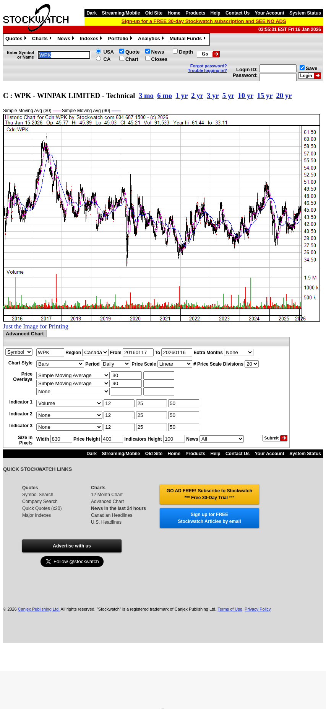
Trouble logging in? (207, 70)
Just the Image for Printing (35, 326)
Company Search (40, 501)
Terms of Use (229, 609)
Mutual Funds (189, 39)
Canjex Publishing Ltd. (39, 609)
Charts (43, 39)
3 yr (213, 95)
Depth (186, 52)
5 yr (228, 95)
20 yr (284, 95)
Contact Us (237, 13)
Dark (91, 13)
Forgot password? (208, 66)
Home (174, 13)
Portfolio (121, 39)
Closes (159, 59)
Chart (131, 59)
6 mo (164, 95)
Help (216, 13)
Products (195, 13)
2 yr (197, 95)
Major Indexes (36, 515)
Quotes (16, 39)
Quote (132, 52)
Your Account (269, 13)
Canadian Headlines (111, 515)
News (66, 39)
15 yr (264, 95)
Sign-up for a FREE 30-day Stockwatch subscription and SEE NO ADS (204, 21)
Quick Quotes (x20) (42, 508)
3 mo (146, 95)
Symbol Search (37, 494)
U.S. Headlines (106, 522)
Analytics (152, 39)
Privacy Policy (258, 609)
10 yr (245, 95)
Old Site (153, 13)
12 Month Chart (107, 494)
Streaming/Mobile (121, 13)
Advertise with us (72, 546)
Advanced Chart (107, 501)
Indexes (92, 39)
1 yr (182, 95)
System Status (305, 13)
